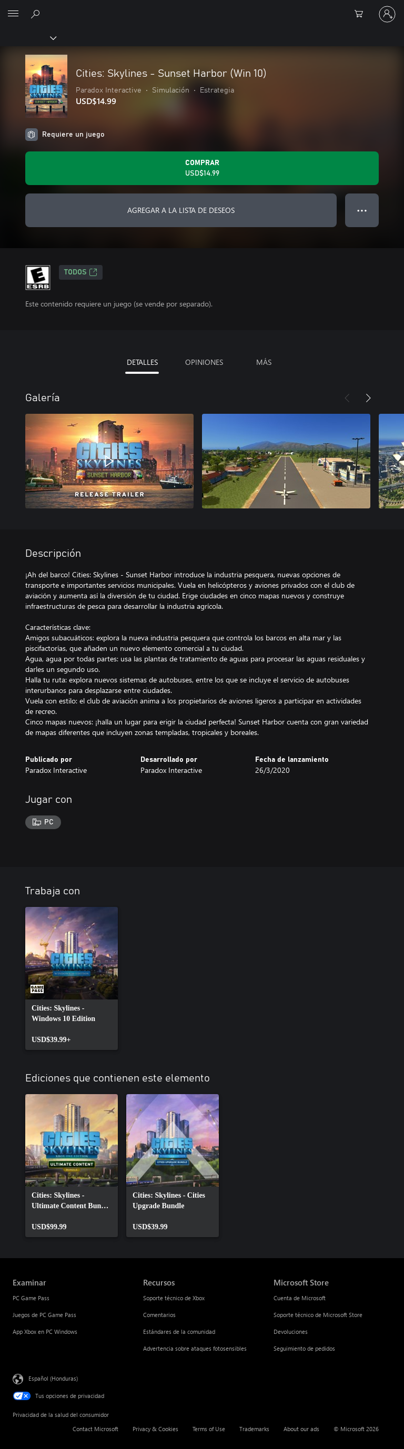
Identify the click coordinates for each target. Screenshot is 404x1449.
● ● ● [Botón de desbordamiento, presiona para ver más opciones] (362, 210)
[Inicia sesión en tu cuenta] (387, 14)
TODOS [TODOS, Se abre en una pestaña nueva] (80, 272)
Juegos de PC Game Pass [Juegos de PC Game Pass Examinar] (44, 1314)
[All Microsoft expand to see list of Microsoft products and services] (13, 14)
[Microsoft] (201, 8)
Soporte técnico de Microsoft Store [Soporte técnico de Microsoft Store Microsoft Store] (318, 1314)
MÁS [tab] (263, 362)
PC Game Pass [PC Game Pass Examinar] (31, 1297)
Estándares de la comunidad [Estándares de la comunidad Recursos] (179, 1331)
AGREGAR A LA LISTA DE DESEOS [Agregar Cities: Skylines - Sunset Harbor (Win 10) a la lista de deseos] (181, 210)
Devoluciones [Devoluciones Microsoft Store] (291, 1331)
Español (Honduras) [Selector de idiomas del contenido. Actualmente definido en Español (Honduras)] (53, 1377)
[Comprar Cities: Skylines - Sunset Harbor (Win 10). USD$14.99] (202, 168)
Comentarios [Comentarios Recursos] (159, 1314)
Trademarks (254, 1428)
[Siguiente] (368, 398)
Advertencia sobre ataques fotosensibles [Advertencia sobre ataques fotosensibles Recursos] (195, 1348)
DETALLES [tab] (142, 362)
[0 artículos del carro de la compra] (362, 14)
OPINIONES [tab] (204, 362)
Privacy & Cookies (155, 1428)
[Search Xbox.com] (37, 13)
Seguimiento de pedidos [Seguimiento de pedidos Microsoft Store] (304, 1348)
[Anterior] (347, 398)
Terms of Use (209, 1428)
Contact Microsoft (95, 1428)
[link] (71, 978)
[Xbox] (27, 37)
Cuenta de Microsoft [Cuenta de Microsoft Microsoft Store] (300, 1297)
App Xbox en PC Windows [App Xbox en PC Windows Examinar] (45, 1331)
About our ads (301, 1428)
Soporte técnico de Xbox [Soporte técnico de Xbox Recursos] (174, 1297)
